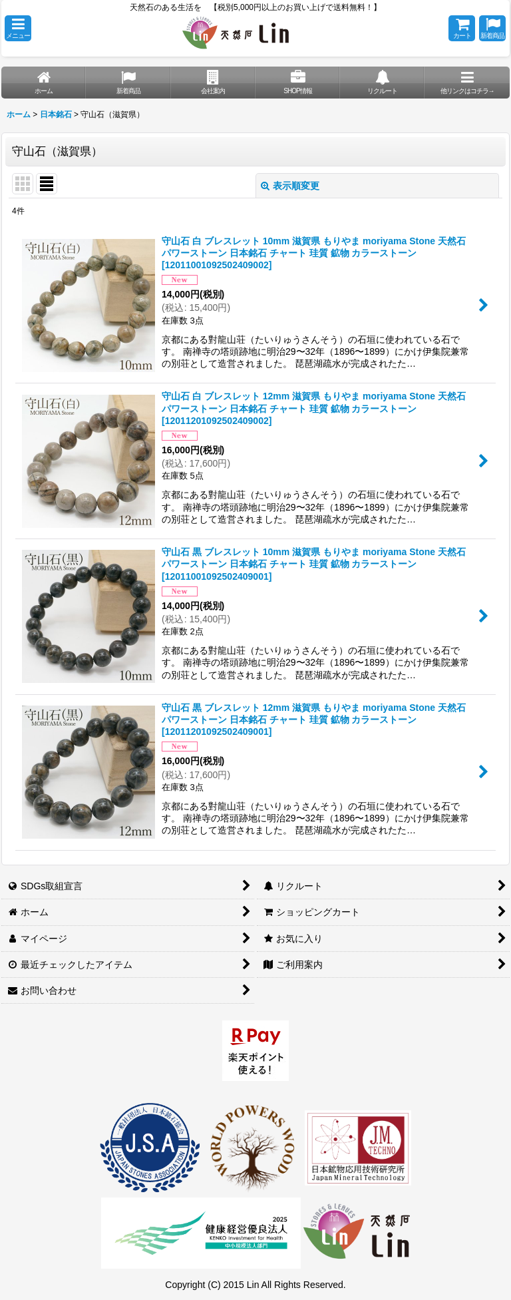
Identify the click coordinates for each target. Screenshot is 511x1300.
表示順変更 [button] (290, 185)
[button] (18, 28)
